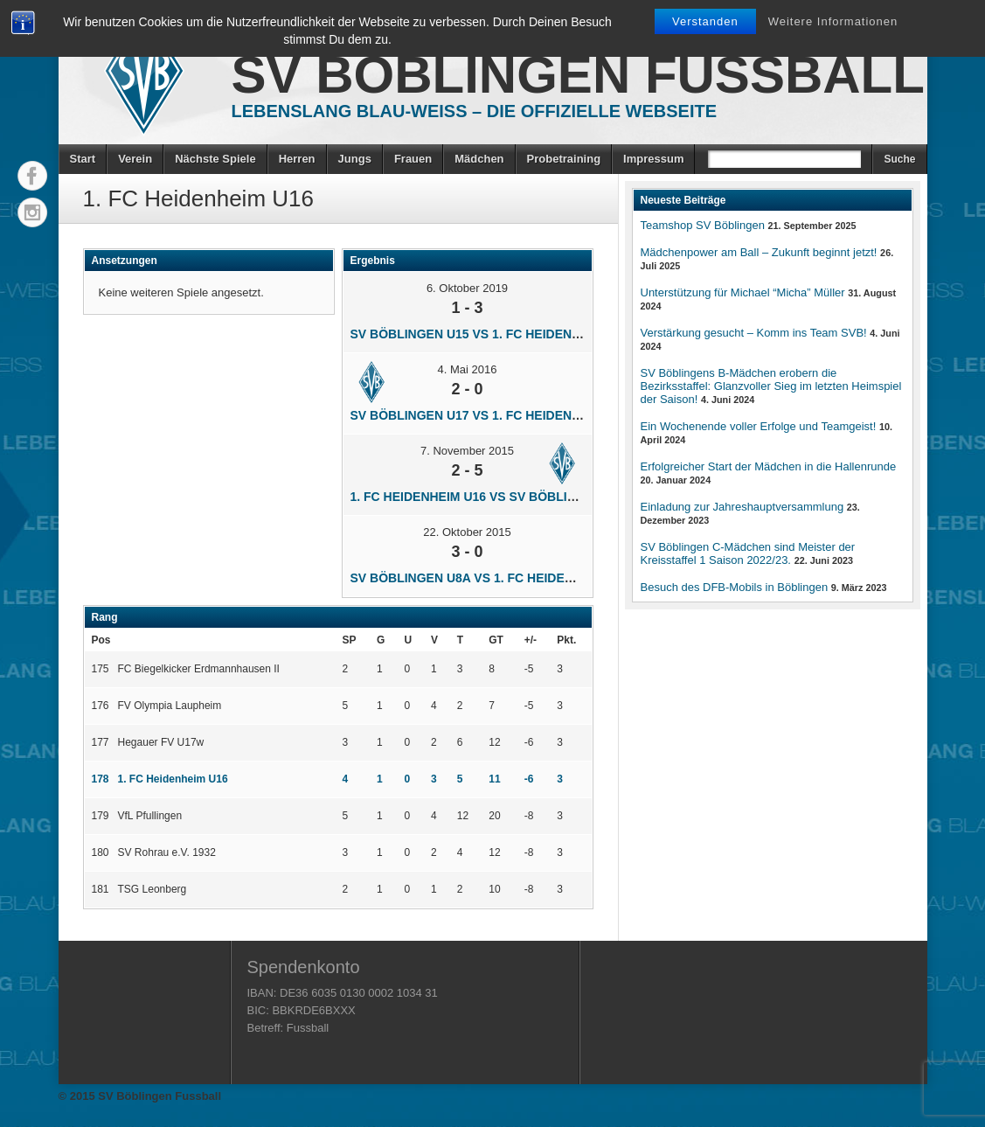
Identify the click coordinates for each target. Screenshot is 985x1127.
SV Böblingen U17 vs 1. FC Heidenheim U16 (489, 415)
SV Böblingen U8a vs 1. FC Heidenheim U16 (490, 578)
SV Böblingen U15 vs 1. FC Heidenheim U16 (489, 334)
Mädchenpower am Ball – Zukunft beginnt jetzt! (759, 252)
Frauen (413, 158)
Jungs (354, 158)
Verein (135, 158)
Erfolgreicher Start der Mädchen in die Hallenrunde (769, 466)
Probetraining (564, 158)
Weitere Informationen (833, 21)
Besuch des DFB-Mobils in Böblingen (735, 587)
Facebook (32, 175)
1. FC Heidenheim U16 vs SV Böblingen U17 (489, 497)
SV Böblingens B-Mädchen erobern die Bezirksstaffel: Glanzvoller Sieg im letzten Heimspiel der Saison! (771, 386)
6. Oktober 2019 (467, 288)
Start (83, 158)
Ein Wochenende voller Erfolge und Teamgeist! (759, 426)
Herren (297, 158)
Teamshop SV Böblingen (703, 225)
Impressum (653, 158)
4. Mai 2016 (467, 369)
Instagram (32, 212)
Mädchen (478, 158)
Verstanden (705, 21)
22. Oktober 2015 (466, 532)
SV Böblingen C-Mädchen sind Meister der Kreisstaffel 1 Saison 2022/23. (748, 553)
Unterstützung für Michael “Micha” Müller (743, 292)
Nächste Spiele (215, 158)
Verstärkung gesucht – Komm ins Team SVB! (754, 332)
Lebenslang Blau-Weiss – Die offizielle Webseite (475, 111)
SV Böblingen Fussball (578, 74)
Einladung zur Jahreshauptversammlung (742, 506)
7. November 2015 (467, 450)
